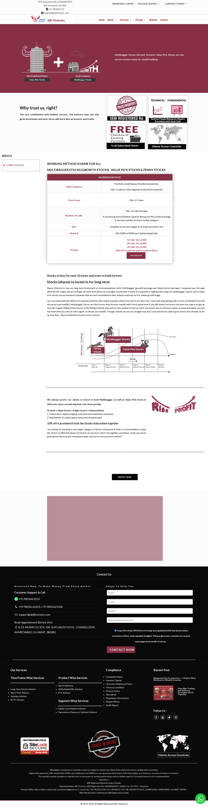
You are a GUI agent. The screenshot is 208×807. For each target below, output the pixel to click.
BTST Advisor (17, 700)
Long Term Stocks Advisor (23, 689)
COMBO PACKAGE (15, 165)
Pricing (140, 20)
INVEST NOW (125, 477)
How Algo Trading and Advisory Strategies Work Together (186, 691)
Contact (164, 20)
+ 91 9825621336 (52, 607)
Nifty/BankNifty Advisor (70, 689)
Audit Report (112, 705)
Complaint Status (114, 677)
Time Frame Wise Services (27, 678)
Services (126, 20)
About (112, 20)
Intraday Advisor (18, 696)
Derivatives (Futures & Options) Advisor (77, 712)
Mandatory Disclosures (117, 698)
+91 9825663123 (29, 599)
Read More (104, 780)
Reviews (153, 20)
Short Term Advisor (19, 692)
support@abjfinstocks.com (34, 614)
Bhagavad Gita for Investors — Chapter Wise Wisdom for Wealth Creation (175, 679)
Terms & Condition (115, 687)
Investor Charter (114, 680)
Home (102, 20)
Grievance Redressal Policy (119, 684)
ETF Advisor (64, 692)
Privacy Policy (113, 691)
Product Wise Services (72, 678)
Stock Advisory (65, 685)
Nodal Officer (113, 701)
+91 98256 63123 (29, 607)
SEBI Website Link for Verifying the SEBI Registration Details (104, 793)
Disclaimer (111, 694)
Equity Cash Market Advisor (72, 708)
